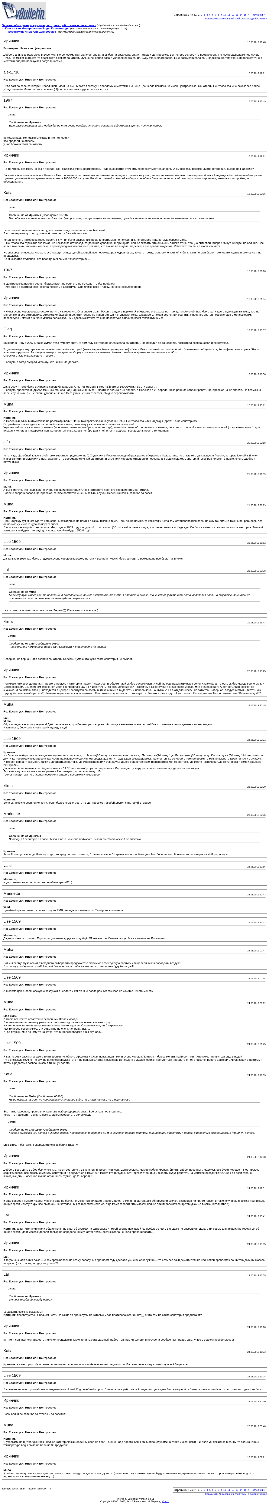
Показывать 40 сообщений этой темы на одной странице (236, 18)
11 (228, 14)
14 (241, 14)
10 (224, 14)
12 (232, 14)
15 (245, 14)
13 (237, 14)
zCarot (165, 1501)
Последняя (258, 14)
